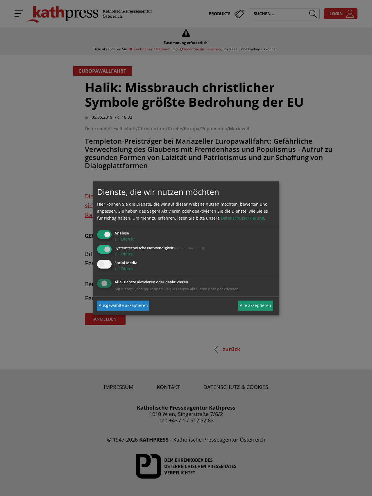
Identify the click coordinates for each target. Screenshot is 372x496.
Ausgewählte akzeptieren (123, 305)
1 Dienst (124, 239)
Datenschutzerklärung (242, 218)
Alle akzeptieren (255, 305)
